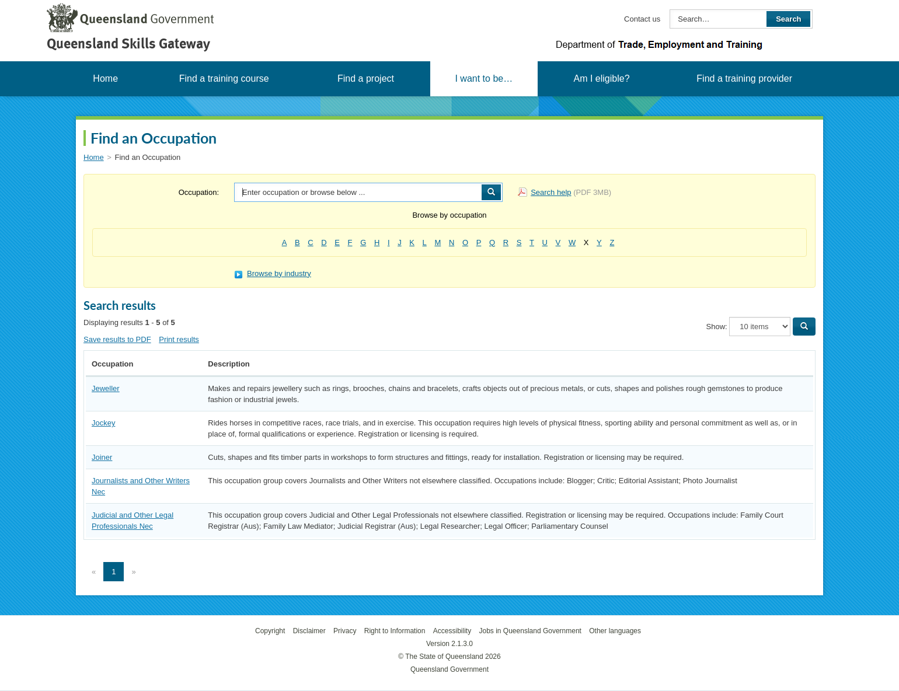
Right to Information (395, 631)
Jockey (103, 422)
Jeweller (106, 388)
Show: (716, 326)
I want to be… (484, 78)
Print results (179, 339)
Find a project (365, 78)
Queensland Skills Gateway (128, 43)
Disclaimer (309, 631)
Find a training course (224, 78)
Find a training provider (744, 78)
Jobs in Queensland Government (530, 631)
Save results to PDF (117, 339)
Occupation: (199, 192)
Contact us (642, 19)
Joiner (102, 457)
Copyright (270, 631)
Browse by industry (272, 273)
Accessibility (452, 631)
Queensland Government (449, 669)
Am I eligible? (601, 78)
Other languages (615, 631)
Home (105, 78)
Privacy (344, 631)
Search (788, 19)
